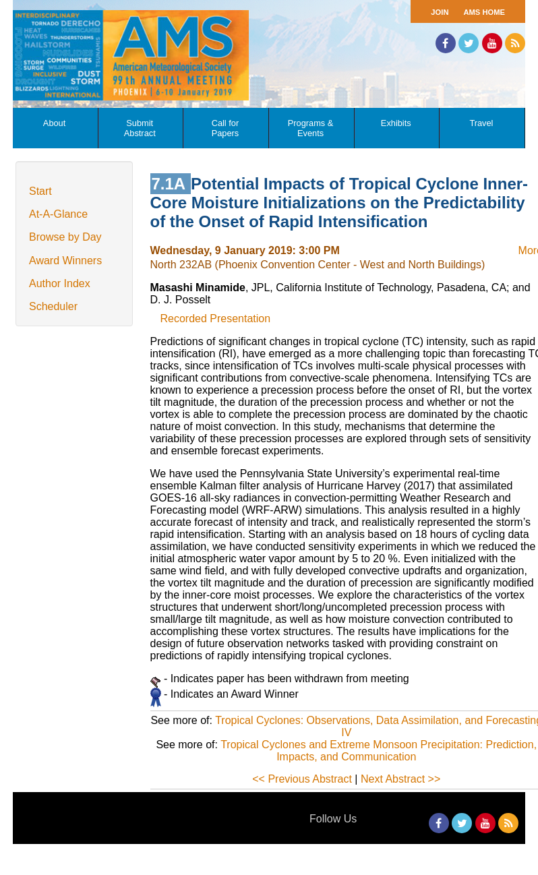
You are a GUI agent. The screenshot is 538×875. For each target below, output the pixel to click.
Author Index (59, 283)
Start (40, 191)
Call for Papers (225, 128)
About (54, 123)
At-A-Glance (58, 214)
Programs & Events (311, 128)
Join (439, 12)
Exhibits (396, 123)
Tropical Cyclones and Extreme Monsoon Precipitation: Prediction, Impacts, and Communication (378, 750)
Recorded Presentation (215, 318)
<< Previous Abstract (302, 779)
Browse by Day (65, 237)
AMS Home (484, 12)
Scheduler (53, 306)
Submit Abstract (140, 128)
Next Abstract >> (400, 779)
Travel (481, 123)
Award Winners (65, 260)
